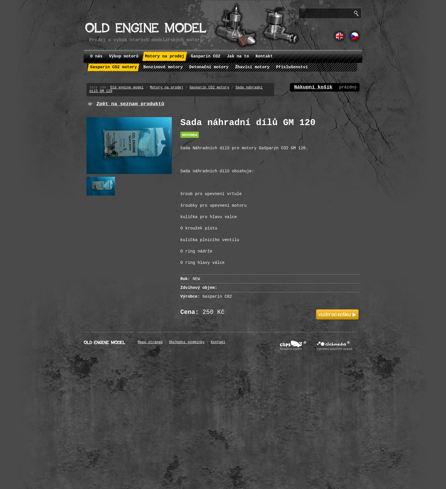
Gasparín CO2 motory (209, 88)
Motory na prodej (166, 88)
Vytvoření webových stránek (335, 349)
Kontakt (218, 342)
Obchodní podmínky (187, 342)
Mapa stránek (150, 342)
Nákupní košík (313, 87)
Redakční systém (291, 349)
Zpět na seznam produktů (130, 104)
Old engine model (126, 88)
